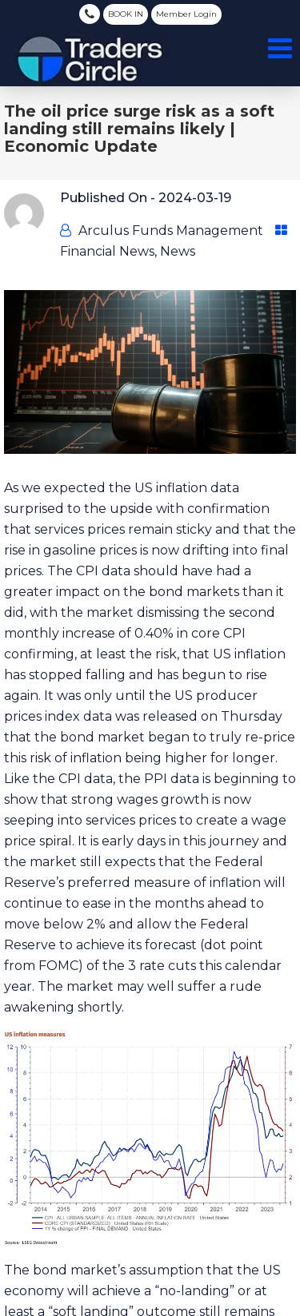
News (177, 251)
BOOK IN (125, 14)
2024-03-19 (194, 197)
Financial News (107, 251)
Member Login (186, 14)
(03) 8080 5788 (89, 14)
